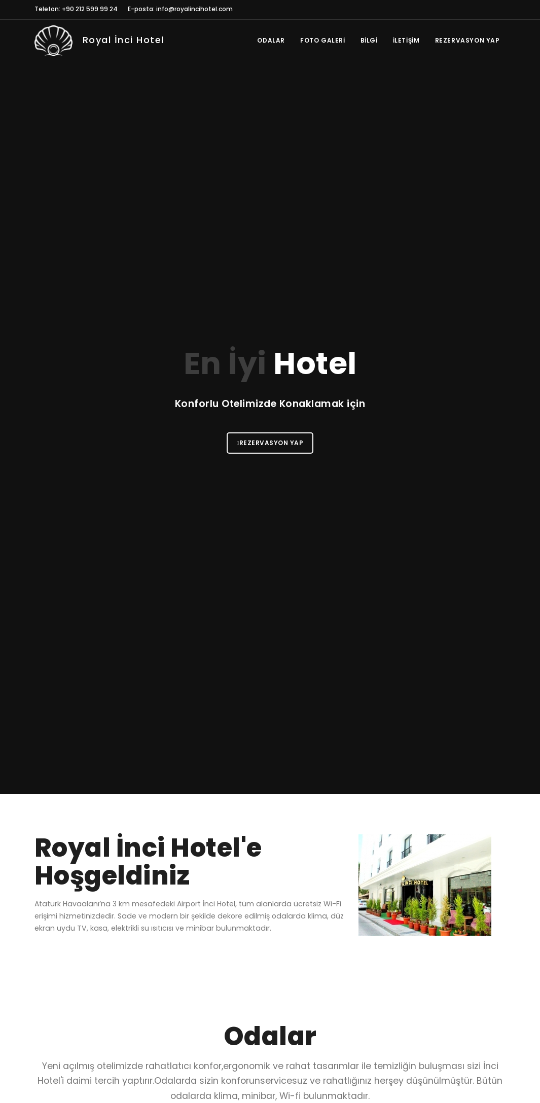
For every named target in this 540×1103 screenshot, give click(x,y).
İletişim (406, 40)
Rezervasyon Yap (467, 40)
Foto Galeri (322, 40)
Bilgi (369, 40)
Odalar (271, 40)
